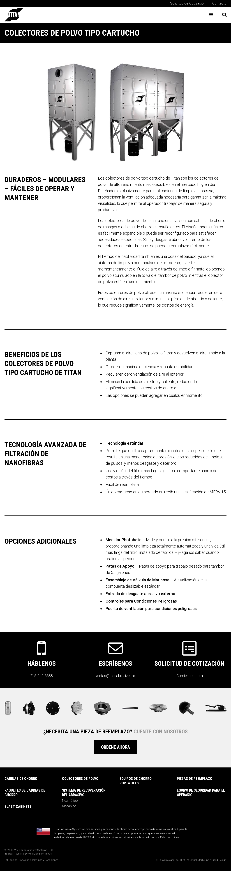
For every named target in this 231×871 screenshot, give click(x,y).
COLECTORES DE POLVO (80, 778)
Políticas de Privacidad (17, 860)
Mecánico (69, 806)
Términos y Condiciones (45, 860)
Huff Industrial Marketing (194, 860)
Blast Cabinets (18, 806)
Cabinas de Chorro (21, 778)
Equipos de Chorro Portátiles (136, 780)
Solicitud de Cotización (188, 3)
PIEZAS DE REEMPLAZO (194, 778)
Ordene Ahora (115, 747)
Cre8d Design (218, 860)
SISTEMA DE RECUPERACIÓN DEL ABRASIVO (84, 792)
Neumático (70, 800)
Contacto (219, 3)
